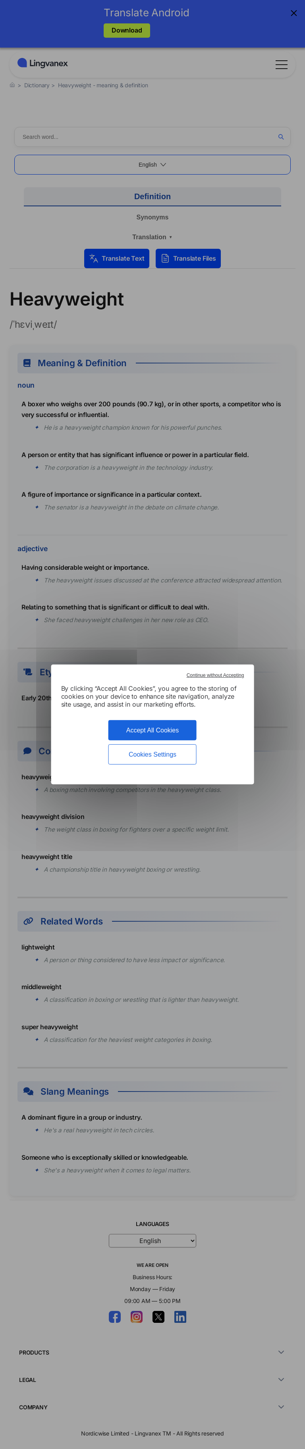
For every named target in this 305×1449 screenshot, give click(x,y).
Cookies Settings (152, 754)
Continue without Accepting (215, 675)
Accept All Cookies (152, 730)
